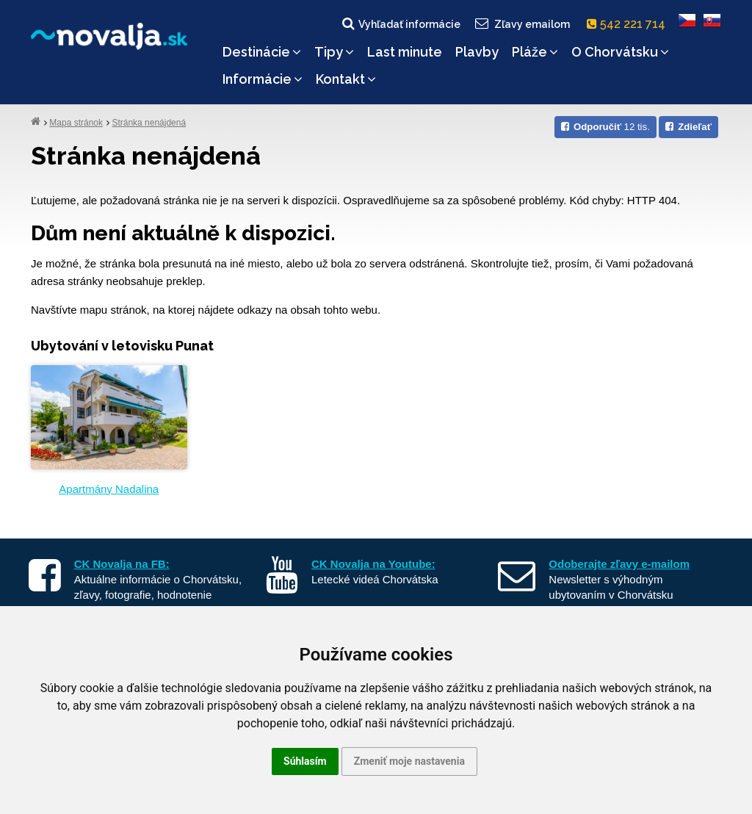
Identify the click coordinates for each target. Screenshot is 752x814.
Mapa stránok (76, 123)
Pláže (535, 52)
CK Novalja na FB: (122, 564)
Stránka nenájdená (149, 123)
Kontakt (346, 79)
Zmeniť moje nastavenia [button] (409, 761)
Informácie (263, 79)
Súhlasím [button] (305, 761)
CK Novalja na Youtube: (373, 564)
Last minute (404, 52)
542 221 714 (629, 24)
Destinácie (262, 52)
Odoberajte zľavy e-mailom (619, 564)
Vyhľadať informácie (400, 23)
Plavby (477, 52)
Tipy (334, 52)
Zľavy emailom (522, 23)
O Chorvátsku (620, 52)
